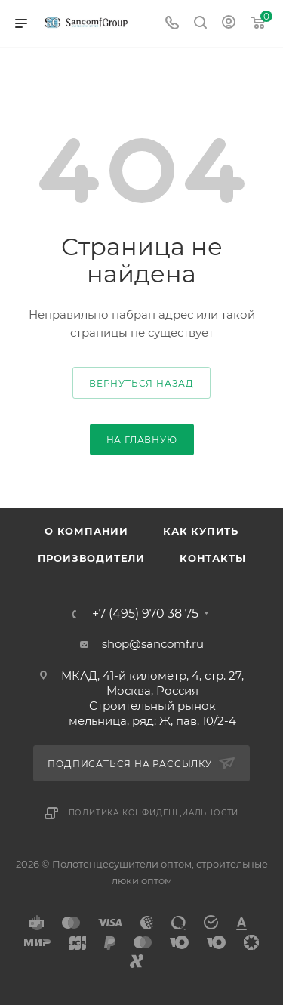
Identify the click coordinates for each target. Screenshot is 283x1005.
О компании (86, 531)
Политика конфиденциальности (154, 813)
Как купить (200, 531)
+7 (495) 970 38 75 (145, 614)
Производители (91, 558)
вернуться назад (141, 383)
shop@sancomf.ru (153, 644)
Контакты (212, 558)
